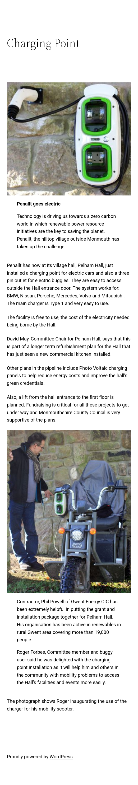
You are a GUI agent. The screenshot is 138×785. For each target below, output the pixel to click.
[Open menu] (128, 10)
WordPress (61, 756)
